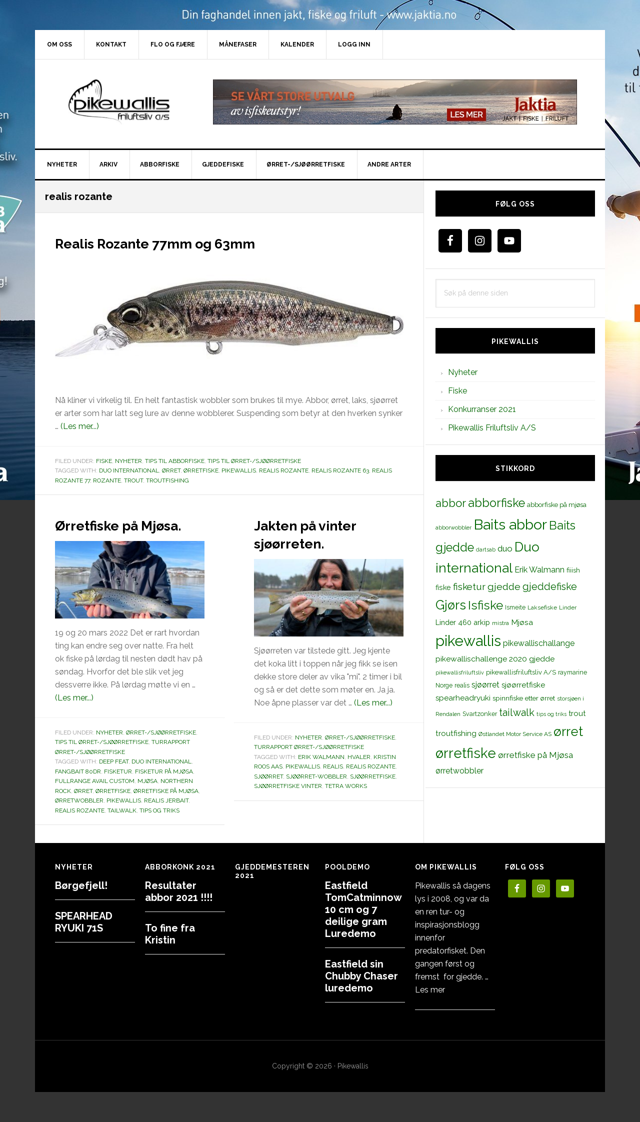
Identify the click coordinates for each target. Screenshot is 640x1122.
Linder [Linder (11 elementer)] (567, 607)
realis (333, 766)
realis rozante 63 (340, 470)
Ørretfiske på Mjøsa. (110, 533)
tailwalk (122, 828)
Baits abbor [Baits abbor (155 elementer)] (510, 524)
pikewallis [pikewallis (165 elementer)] (468, 641)
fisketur (118, 789)
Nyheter (128, 461)
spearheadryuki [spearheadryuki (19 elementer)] (463, 698)
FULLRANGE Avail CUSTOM (94, 799)
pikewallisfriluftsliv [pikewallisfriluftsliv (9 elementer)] (460, 673)
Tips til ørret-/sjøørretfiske (254, 461)
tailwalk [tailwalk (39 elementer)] (516, 712)
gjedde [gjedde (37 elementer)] (504, 586)
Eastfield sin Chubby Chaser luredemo (361, 976)
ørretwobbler (79, 818)
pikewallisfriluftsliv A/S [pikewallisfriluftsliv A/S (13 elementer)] (521, 672)
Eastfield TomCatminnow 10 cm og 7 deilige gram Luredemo (363, 910)
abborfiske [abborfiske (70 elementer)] (496, 503)
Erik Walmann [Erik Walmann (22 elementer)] (539, 569)
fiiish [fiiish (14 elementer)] (573, 570)
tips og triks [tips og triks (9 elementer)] (551, 714)
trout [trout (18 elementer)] (577, 713)
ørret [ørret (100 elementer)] (568, 731)
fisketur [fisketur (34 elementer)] (469, 586)
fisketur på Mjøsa (164, 789)
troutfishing (167, 480)
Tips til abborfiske (174, 461)
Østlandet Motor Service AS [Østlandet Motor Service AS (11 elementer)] (515, 734)
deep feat (113, 779)
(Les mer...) (79, 426)
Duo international (129, 470)
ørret (171, 470)
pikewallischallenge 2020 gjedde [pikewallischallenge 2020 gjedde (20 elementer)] (495, 659)
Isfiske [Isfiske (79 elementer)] (485, 605)
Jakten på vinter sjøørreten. (323, 533)
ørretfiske (201, 470)
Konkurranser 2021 (482, 409)
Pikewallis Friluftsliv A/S (492, 427)
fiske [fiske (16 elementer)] (443, 588)
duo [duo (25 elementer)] (505, 549)
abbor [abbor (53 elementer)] (451, 503)
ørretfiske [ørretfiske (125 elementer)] (466, 753)
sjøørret (268, 776)
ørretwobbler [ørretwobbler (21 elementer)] (460, 771)
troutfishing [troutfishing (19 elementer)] (456, 733)
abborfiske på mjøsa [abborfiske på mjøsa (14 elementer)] (556, 504)
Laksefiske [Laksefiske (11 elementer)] (542, 607)
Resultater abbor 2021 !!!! (178, 892)
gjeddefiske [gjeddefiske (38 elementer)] (549, 586)
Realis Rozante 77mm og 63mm (190, 242)
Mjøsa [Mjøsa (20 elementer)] (522, 622)
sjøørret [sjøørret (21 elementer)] (486, 685)
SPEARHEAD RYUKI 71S (83, 922)
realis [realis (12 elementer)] (462, 685)
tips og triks (160, 828)
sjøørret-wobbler (316, 776)
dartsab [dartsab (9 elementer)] (486, 549)
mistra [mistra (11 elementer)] (500, 623)
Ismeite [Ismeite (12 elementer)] (515, 607)
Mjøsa (148, 799)
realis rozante (283, 470)
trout (133, 480)
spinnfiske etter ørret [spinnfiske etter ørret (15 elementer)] (523, 698)
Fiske (104, 461)
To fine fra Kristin (170, 934)
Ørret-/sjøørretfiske (161, 750)
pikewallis (239, 470)
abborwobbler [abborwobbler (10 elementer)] (454, 527)
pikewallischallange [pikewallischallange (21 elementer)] (538, 643)
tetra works (346, 786)
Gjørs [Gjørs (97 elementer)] (451, 605)
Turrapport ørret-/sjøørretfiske (309, 747)
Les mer (430, 989)
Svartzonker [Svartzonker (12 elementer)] (479, 714)
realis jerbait (166, 818)
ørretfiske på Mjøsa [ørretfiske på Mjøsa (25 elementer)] (535, 755)
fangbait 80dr (78, 789)
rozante (107, 480)
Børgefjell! (81, 886)
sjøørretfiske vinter (288, 786)
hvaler (359, 757)
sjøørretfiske (373, 776)
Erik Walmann (321, 757)
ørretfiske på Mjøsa (166, 809)
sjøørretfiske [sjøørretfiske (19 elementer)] (523, 685)
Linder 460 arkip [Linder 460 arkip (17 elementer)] (463, 622)
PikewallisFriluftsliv (120, 102)
